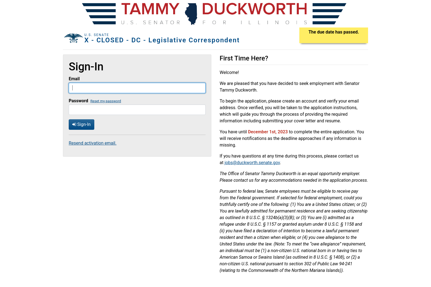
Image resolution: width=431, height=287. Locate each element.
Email (74, 78)
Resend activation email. (93, 143)
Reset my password (105, 101)
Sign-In (81, 124)
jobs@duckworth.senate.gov (252, 162)
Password (78, 100)
